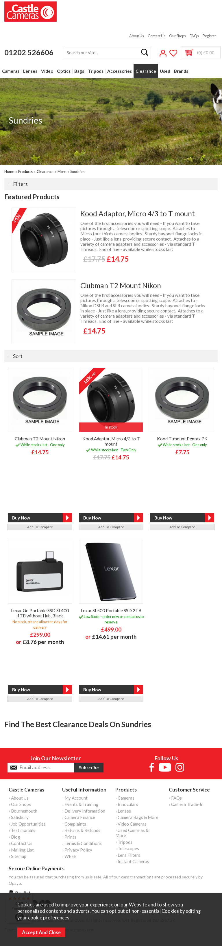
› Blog (14, 836)
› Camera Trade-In (186, 804)
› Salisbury (19, 817)
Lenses (30, 71)
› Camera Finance (78, 817)
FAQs (194, 35)
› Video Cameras (131, 823)
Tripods (95, 71)
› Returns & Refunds (81, 830)
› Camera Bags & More (136, 817)
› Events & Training (80, 804)
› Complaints (74, 823)
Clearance (146, 71)
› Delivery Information (83, 810)
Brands (181, 71)
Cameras (10, 71)
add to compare (40, 527)
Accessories (119, 71)
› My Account (75, 797)
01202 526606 (28, 52)
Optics (64, 71)
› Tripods (123, 842)
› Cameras (124, 797)
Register (209, 35)
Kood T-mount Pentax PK (182, 438)
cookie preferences (48, 918)
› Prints (69, 836)
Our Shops (177, 35)
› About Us (19, 797)
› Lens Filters (127, 855)
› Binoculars (126, 804)
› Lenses (123, 810)
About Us (136, 35)
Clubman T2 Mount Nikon (120, 285)
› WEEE (69, 856)
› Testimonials (22, 830)
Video (47, 71)
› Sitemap (17, 856)
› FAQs (175, 797)
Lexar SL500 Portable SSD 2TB (111, 610)
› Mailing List (21, 849)
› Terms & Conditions (82, 843)
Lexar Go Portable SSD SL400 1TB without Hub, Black (40, 613)
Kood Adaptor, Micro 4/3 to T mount (137, 213)
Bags (79, 71)
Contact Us (156, 35)
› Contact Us (20, 843)
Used (165, 71)
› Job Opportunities (27, 823)
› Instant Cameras (132, 861)
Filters (20, 184)
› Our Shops (20, 804)
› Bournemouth (23, 810)
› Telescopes (127, 848)
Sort (18, 356)
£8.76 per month (43, 641)
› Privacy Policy (77, 849)
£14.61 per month (114, 636)
